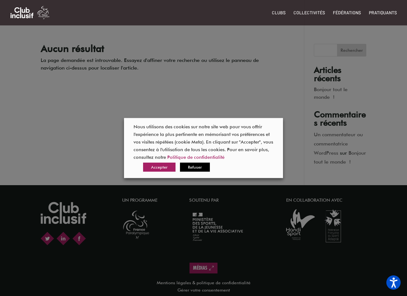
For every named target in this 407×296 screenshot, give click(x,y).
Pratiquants (383, 12)
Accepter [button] (159, 167)
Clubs (279, 12)
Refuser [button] (195, 167)
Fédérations (347, 12)
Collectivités (309, 12)
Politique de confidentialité (195, 157)
